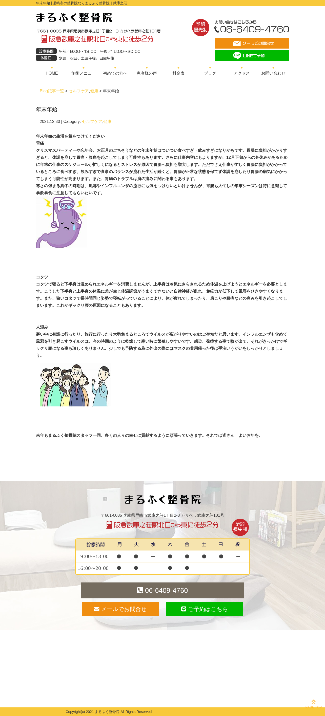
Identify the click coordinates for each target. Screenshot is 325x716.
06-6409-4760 (162, 590)
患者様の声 (147, 73)
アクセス (242, 73)
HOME (52, 73)
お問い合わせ (273, 73)
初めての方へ (115, 73)
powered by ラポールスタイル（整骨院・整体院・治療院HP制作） (206, 712)
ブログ (210, 73)
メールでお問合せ (120, 609)
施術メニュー (83, 73)
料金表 (178, 73)
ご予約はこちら (204, 609)
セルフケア (79, 91)
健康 (94, 91)
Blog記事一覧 (52, 91)
